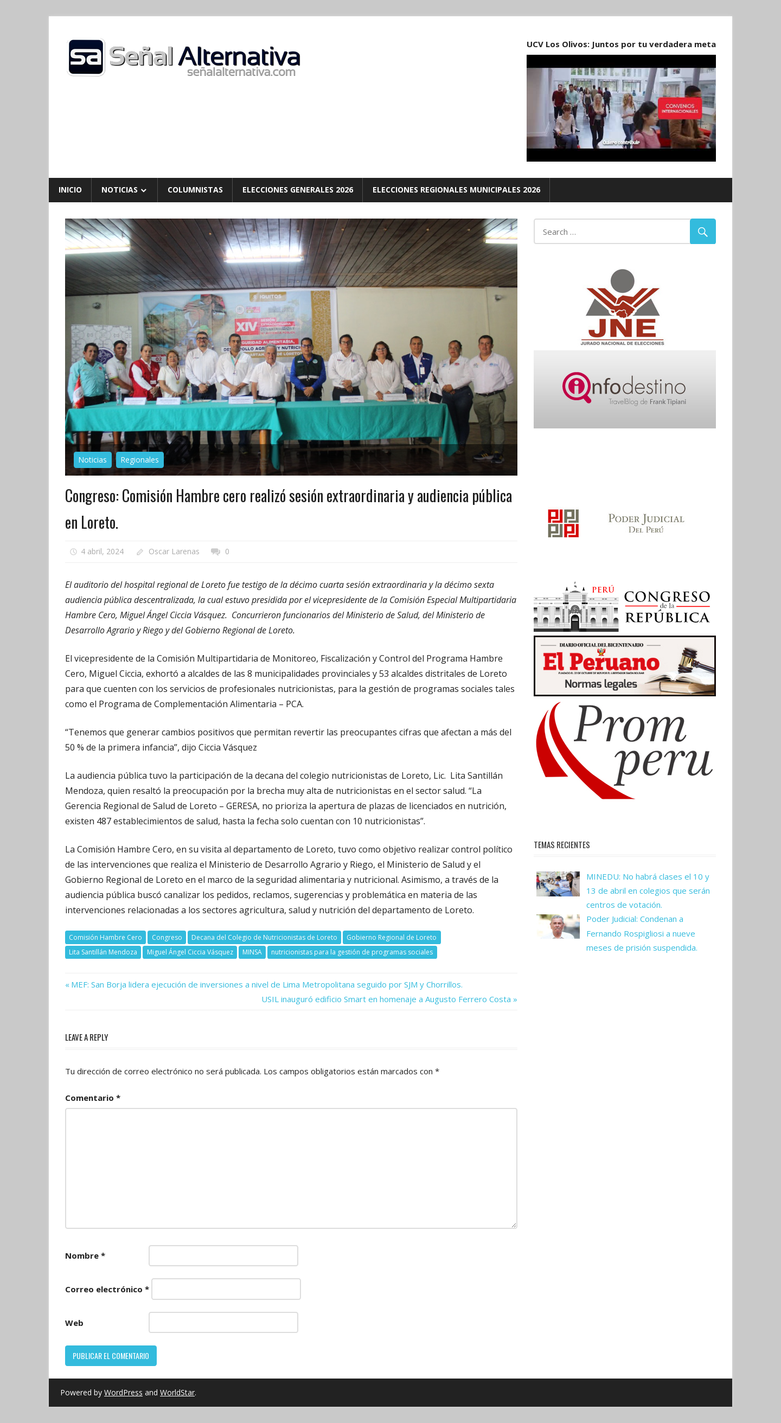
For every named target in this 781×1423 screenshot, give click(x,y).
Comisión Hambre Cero (105, 937)
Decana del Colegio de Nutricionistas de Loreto (264, 937)
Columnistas (195, 189)
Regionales (139, 459)
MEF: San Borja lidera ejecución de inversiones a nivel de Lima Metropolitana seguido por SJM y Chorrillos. (267, 984)
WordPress (123, 1392)
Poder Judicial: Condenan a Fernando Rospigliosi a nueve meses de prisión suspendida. (641, 933)
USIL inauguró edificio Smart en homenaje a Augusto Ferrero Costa (386, 998)
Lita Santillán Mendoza (103, 952)
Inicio (70, 189)
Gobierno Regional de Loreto (392, 937)
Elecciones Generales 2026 (297, 189)
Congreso (167, 937)
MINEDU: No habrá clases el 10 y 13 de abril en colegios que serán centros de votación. (648, 891)
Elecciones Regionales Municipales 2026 (456, 189)
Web (74, 1322)
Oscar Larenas (174, 551)
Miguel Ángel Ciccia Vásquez (190, 952)
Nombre (85, 1255)
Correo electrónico (107, 1289)
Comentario (92, 1097)
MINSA (252, 952)
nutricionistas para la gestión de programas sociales (352, 952)
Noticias (119, 189)
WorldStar (177, 1392)
